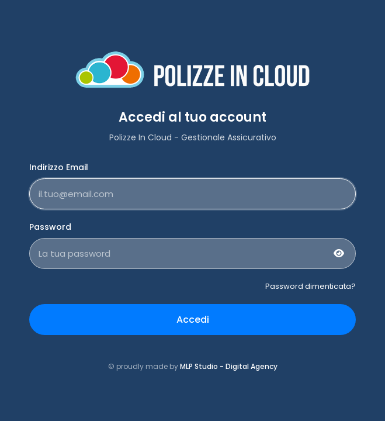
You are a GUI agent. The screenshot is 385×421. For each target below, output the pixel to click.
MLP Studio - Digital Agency (229, 366)
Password (50, 227)
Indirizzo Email (58, 167)
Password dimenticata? (310, 286)
